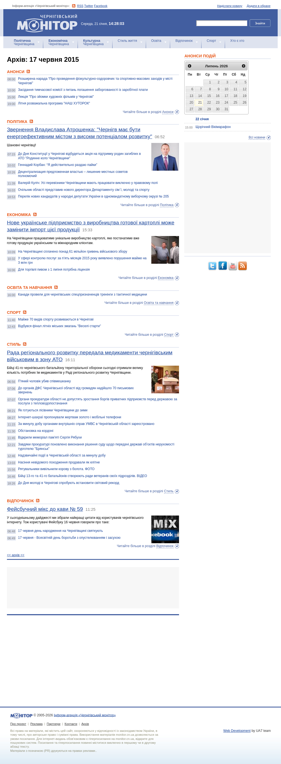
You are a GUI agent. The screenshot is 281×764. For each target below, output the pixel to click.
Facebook (100, 5)
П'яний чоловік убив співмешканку (44, 381)
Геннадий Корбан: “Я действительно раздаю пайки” (57, 165)
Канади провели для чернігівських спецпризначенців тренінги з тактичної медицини (82, 294)
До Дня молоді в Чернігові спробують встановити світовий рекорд (68, 483)
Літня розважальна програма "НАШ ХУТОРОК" (54, 103)
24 (226, 102)
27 (191, 109)
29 (209, 109)
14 (200, 96)
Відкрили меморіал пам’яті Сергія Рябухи (50, 437)
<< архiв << (15, 555)
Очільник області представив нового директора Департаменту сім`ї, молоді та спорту (83, 190)
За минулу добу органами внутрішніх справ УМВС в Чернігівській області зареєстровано (86, 424)
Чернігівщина (24, 42)
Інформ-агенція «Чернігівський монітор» (49, 23)
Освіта (156, 41)
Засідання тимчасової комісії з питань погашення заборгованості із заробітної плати (83, 90)
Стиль (168, 491)
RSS (80, 5)
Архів (85, 723)
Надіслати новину (229, 5)
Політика (166, 205)
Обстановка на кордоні (35, 431)
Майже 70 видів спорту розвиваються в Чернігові (55, 319)
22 (209, 102)
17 (226, 96)
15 (209, 96)
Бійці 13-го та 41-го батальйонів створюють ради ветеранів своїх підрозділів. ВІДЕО (82, 476)
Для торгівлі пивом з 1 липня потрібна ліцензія (54, 269)
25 (235, 102)
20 (191, 102)
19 (244, 96)
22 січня (202, 119)
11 (235, 89)
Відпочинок (184, 41)
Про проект (18, 723)
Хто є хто (237, 41)
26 (244, 102)
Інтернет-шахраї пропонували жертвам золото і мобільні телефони (69, 417)
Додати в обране (258, 5)
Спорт (211, 41)
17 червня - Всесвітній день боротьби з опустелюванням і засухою (69, 538)
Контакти (71, 723)
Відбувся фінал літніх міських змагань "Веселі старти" (59, 326)
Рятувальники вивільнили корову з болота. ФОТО (56, 469)
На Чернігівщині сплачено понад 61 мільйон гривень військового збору (72, 251)
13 (191, 96)
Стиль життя (127, 41)
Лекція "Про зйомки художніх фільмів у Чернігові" (56, 97)
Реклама (36, 723)
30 (217, 109)
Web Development (237, 731)
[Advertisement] (93, 587)
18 (235, 96)
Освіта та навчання (158, 303)
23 (217, 102)
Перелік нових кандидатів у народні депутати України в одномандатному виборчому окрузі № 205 (93, 196)
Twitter (88, 5)
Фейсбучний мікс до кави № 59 (45, 509)
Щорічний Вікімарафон (213, 127)
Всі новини (257, 137)
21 (200, 102)
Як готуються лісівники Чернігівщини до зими (53, 410)
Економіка (165, 278)
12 (244, 89)
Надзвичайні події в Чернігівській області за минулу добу (62, 455)
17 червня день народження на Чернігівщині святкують (60, 531)
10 (226, 89)
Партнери (53, 723)
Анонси (167, 112)
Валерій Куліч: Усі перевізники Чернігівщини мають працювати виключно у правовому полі (88, 183)
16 (217, 96)
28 (200, 109)
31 (226, 109)
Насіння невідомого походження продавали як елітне (59, 462)
